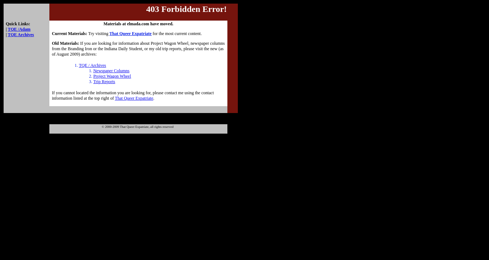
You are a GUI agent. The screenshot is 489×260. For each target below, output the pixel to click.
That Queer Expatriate (134, 98)
